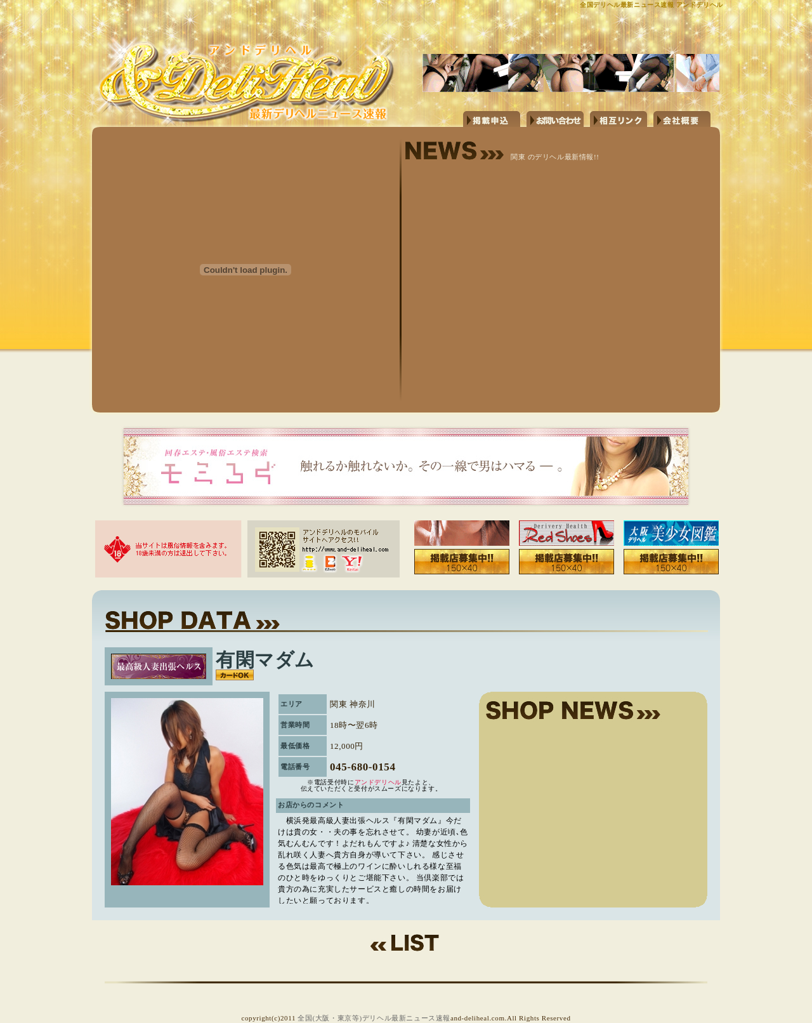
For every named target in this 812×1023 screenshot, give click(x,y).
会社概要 (681, 119)
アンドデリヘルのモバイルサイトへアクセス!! (323, 549)
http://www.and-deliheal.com (254, 62)
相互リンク (618, 119)
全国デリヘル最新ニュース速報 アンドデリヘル (651, 4)
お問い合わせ (555, 119)
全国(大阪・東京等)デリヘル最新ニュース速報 (374, 1018)
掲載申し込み (491, 119)
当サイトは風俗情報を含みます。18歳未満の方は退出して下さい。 (168, 549)
